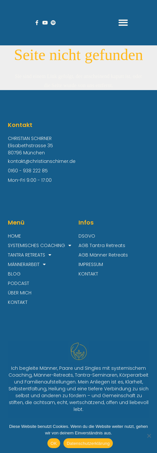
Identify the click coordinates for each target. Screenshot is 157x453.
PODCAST (18, 283)
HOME (14, 236)
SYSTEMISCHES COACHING (39, 245)
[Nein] (149, 435)
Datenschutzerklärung (88, 443)
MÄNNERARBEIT (27, 264)
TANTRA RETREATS (29, 255)
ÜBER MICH (19, 292)
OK (54, 443)
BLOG (14, 274)
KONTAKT (17, 302)
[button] (123, 22)
